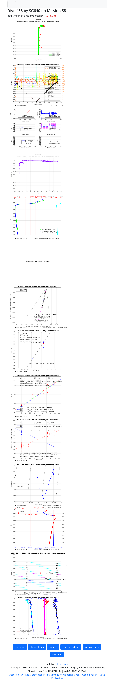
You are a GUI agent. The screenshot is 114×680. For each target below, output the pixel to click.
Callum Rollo (61, 664)
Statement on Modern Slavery (63, 674)
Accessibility (16, 674)
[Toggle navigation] (11, 4)
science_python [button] (70, 647)
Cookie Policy (90, 674)
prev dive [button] (20, 647)
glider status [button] (37, 647)
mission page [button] (92, 647)
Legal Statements (35, 674)
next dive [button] (57, 654)
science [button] (53, 647)
